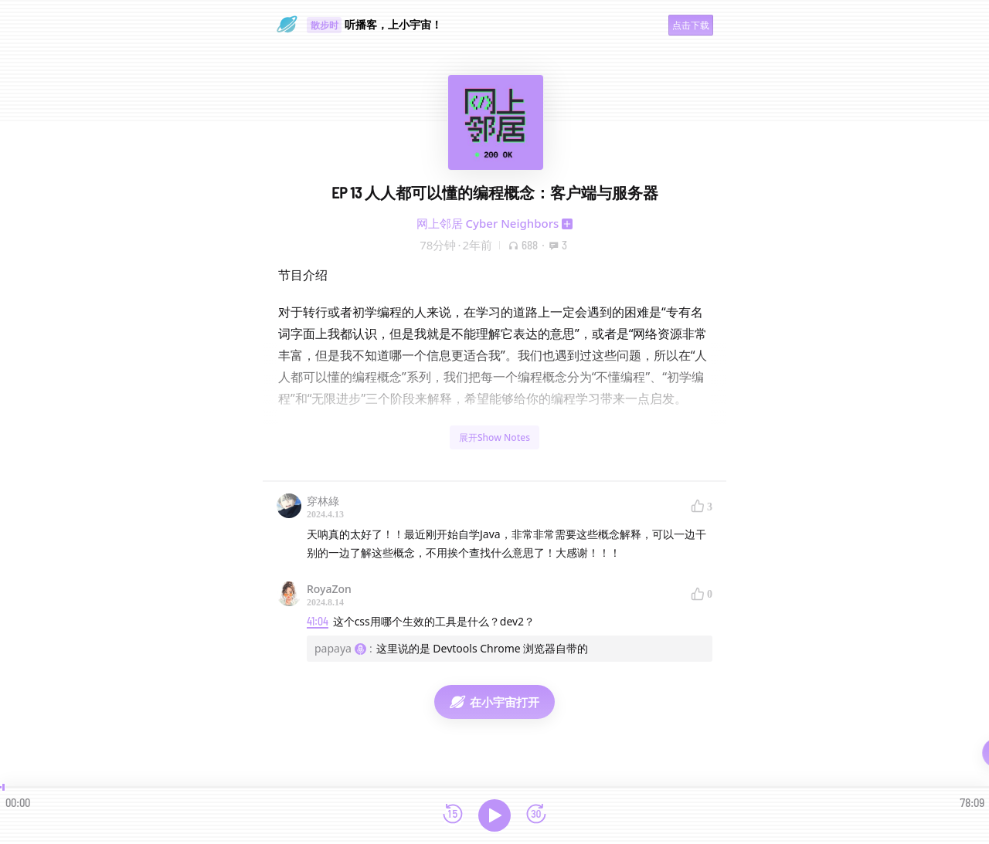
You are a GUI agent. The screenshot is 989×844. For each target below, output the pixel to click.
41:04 (317, 621)
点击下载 (690, 25)
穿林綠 (323, 500)
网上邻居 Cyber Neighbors (487, 223)
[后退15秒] (453, 815)
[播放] (494, 815)
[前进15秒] (536, 815)
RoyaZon (329, 588)
